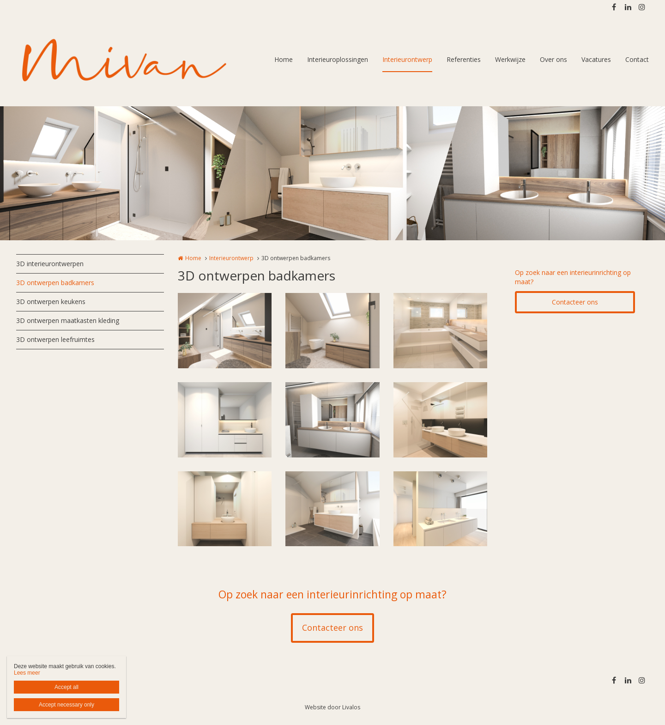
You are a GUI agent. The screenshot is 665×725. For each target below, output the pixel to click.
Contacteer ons (575, 302)
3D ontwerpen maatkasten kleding (67, 320)
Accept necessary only (66, 704)
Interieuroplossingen (337, 59)
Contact (637, 59)
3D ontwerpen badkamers (55, 282)
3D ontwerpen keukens (50, 301)
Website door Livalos (332, 707)
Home (283, 59)
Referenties (464, 59)
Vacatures (596, 59)
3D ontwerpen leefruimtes (55, 339)
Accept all (66, 687)
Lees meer (27, 673)
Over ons (553, 59)
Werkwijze (510, 59)
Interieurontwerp (407, 59)
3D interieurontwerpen (50, 263)
